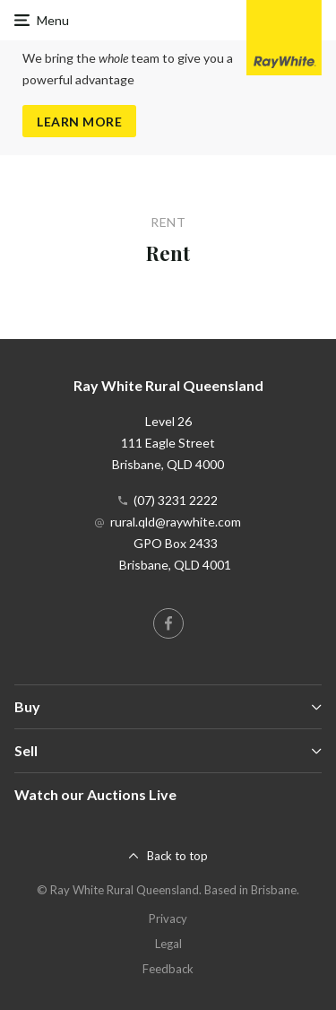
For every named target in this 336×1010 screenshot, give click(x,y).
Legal (168, 943)
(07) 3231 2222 (176, 500)
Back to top (177, 856)
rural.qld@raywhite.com (175, 521)
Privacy (168, 918)
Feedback (168, 969)
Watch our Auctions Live (95, 794)
